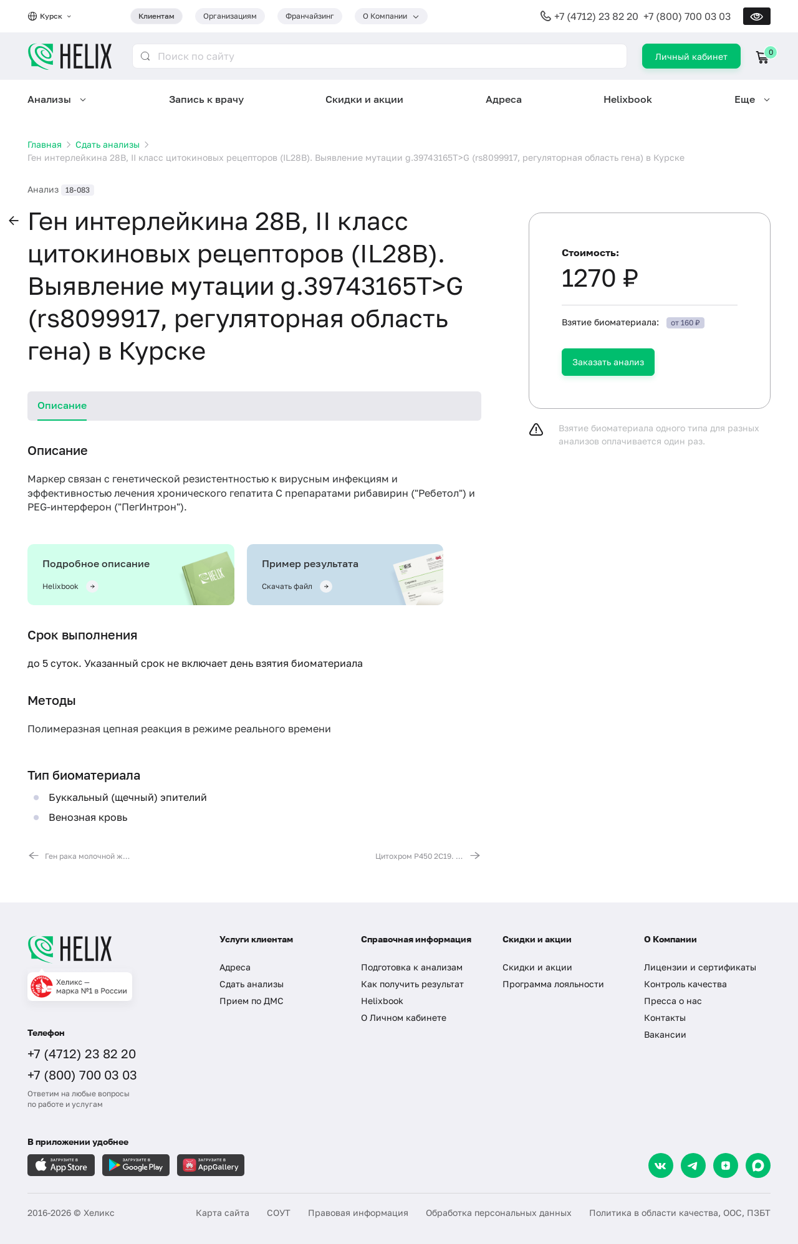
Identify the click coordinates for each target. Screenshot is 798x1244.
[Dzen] (725, 1165)
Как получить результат (412, 983)
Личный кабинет (691, 56)
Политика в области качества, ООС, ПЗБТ (680, 1212)
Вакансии (665, 1034)
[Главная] (111, 949)
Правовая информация (358, 1212)
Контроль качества (685, 983)
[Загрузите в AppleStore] (61, 1165)
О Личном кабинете (403, 1017)
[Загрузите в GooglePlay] (136, 1165)
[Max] (758, 1165)
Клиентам (156, 16)
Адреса (504, 99)
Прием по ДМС (251, 1000)
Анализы (49, 99)
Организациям (230, 16)
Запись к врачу (206, 99)
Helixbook (627, 99)
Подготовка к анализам (412, 967)
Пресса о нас (673, 1000)
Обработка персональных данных (499, 1212)
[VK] (660, 1165)
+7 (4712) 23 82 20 (596, 16)
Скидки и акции (364, 99)
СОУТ (279, 1212)
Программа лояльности (553, 983)
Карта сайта (222, 1212)
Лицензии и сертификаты (700, 967)
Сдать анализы (251, 983)
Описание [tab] (62, 405)
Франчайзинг (310, 16)
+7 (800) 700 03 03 (687, 16)
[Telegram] (693, 1165)
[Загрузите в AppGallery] (210, 1165)
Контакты (665, 1017)
